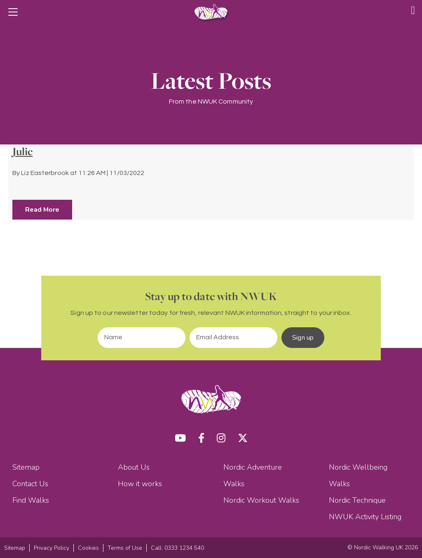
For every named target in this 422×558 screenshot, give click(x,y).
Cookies (88, 548)
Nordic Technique (357, 500)
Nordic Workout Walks (261, 500)
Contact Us (30, 484)
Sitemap (26, 467)
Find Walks (30, 500)
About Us (134, 467)
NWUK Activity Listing (365, 517)
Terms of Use (125, 548)
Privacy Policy (51, 548)
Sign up (303, 337)
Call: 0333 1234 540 (177, 548)
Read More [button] (42, 209)
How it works (140, 484)
